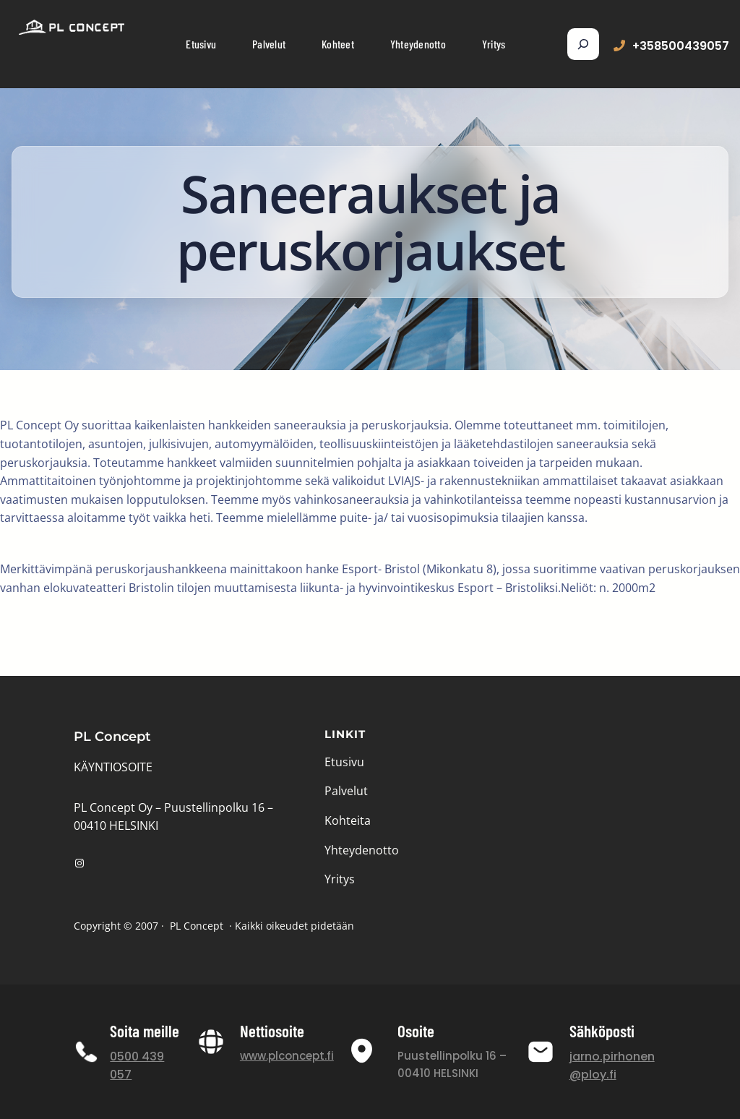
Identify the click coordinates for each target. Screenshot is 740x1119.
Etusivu (344, 762)
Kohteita (347, 820)
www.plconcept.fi (287, 1055)
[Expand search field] (583, 44)
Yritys (339, 879)
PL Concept (112, 737)
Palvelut (346, 791)
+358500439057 (680, 46)
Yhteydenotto (361, 850)
